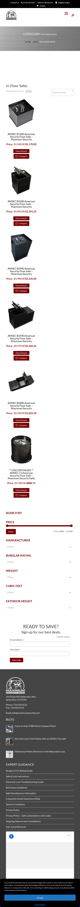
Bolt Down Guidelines (16, 787)
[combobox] (62, 92)
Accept (40, 897)
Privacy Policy (40, 905)
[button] (66, 15)
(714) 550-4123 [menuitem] (28, 3)
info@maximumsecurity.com (26, 713)
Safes (35, 42)
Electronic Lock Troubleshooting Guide (25, 782)
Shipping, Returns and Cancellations (23, 821)
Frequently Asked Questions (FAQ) (23, 798)
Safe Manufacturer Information (21, 793)
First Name (15, 650)
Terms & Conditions (15, 804)
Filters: (10, 546)
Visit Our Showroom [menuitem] (45, 3)
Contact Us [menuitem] (14, 3)
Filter (11, 531)
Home (28, 42)
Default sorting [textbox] (59, 92)
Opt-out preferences (16, 826)
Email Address (17, 640)
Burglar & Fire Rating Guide (19, 770)
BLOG (10, 719)
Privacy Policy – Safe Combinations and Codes (28, 815)
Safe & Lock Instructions (17, 776)
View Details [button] (21, 151)
